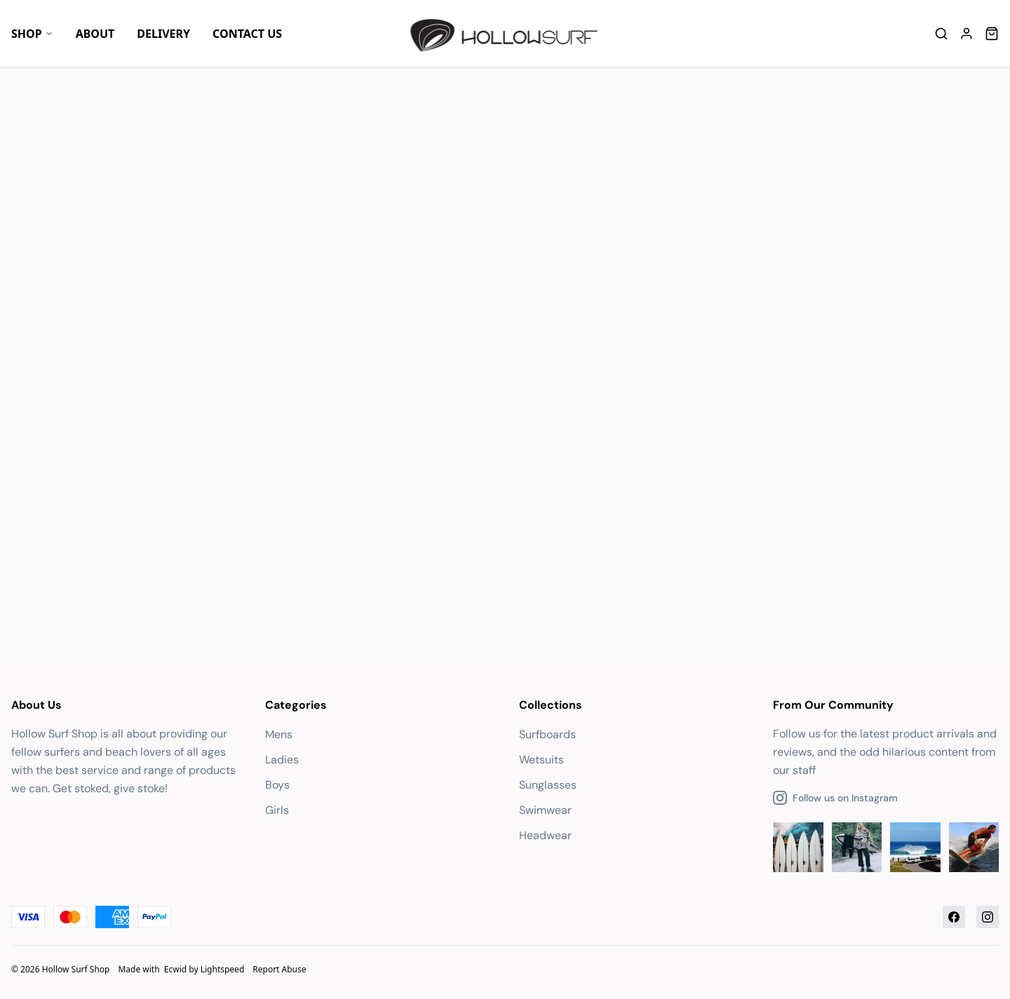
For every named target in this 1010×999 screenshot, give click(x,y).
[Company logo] (505, 33)
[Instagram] (987, 917)
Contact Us (247, 33)
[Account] (966, 34)
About (95, 33)
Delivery (163, 33)
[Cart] (992, 34)
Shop (32, 33)
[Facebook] (954, 917)
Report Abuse (279, 969)
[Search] (941, 34)
